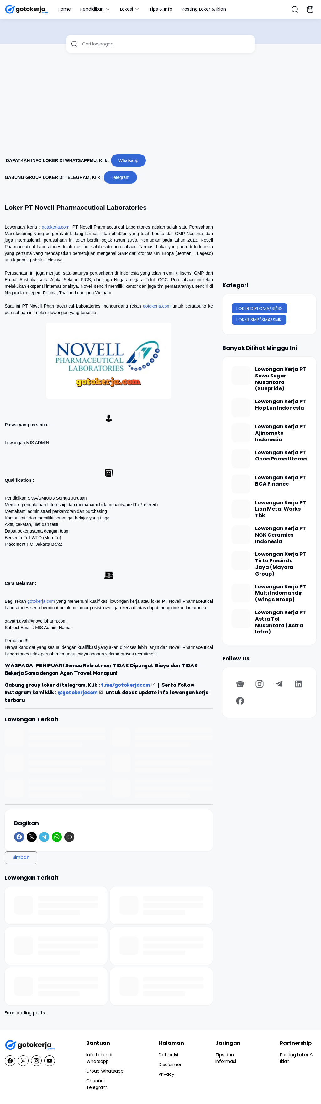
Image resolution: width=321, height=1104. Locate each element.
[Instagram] (259, 684)
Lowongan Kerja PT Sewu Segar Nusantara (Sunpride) (280, 379)
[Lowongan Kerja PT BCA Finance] (241, 484)
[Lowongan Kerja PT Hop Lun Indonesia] (241, 407)
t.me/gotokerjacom (125, 685)
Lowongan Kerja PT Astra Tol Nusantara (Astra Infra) (280, 622)
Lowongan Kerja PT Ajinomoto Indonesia (280, 433)
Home (64, 9)
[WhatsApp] (57, 837)
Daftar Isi (168, 1055)
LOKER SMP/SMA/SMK (259, 320)
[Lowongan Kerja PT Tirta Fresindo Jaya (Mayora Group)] (241, 560)
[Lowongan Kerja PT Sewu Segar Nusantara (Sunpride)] (241, 375)
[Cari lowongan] (166, 44)
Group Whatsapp (105, 1071)
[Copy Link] (69, 837)
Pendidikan (95, 9)
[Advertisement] (160, 106)
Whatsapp (128, 160)
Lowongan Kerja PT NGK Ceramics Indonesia (280, 535)
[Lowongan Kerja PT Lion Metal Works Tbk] (241, 509)
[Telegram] (44, 837)
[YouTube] (49, 1060)
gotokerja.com (55, 226)
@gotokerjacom (77, 692)
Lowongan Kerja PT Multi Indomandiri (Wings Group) (280, 593)
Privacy (166, 1074)
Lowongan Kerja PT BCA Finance (280, 481)
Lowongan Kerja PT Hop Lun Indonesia (280, 405)
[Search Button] (295, 9)
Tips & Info (160, 9)
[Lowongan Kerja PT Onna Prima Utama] (241, 458)
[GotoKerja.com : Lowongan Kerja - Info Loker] (30, 1045)
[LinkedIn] (298, 684)
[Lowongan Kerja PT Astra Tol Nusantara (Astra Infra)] (241, 618)
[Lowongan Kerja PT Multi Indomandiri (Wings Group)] (241, 593)
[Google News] (240, 684)
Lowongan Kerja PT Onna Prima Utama (281, 456)
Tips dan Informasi (225, 1058)
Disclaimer (170, 1064)
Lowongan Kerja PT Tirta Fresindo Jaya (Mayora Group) (280, 564)
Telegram (120, 177)
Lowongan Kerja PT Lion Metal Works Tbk (280, 509)
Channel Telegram (97, 1084)
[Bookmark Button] (310, 9)
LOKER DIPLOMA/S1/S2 (259, 308)
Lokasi (130, 9)
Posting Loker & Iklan (204, 9)
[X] (32, 837)
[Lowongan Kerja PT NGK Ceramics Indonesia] (241, 534)
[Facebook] (19, 837)
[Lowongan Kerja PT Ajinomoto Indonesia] (241, 432)
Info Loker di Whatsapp (99, 1058)
